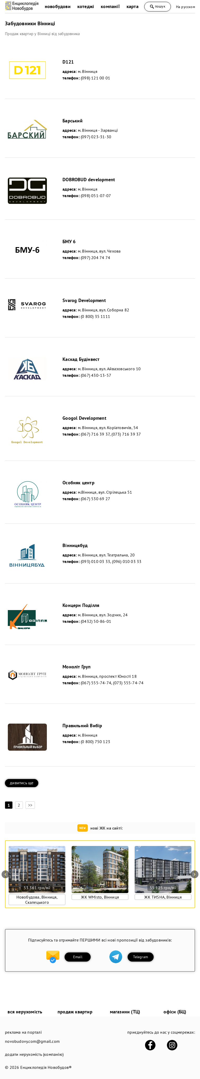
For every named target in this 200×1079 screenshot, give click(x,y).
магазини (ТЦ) (125, 1012)
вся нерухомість (25, 1012)
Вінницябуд (75, 545)
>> (30, 805)
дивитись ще (21, 782)
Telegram (140, 957)
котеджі (85, 6)
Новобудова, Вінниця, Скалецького (37, 899)
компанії (110, 6)
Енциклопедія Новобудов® (46, 1067)
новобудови (58, 6)
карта (133, 6)
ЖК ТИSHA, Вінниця (163, 897)
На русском (185, 6)
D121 (68, 62)
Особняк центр (79, 483)
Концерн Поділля (81, 605)
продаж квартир (75, 1012)
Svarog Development (84, 300)
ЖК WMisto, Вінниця (100, 897)
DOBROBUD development (89, 180)
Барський (73, 121)
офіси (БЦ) (175, 1012)
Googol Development (84, 418)
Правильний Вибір (82, 726)
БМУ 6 (69, 241)
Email (77, 957)
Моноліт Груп (77, 667)
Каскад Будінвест (81, 359)
